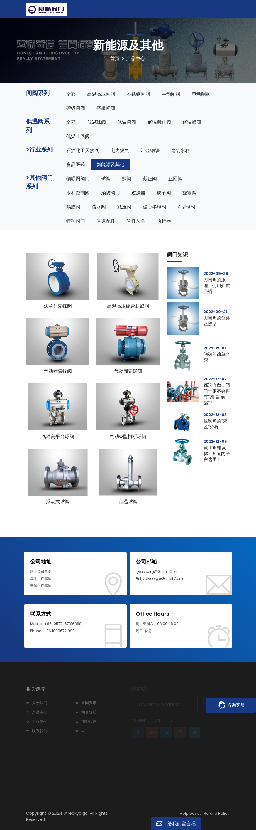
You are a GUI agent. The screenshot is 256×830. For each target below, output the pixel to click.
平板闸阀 (105, 108)
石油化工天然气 (82, 150)
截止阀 (150, 178)
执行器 (164, 221)
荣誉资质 (88, 712)
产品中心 (39, 712)
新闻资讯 (88, 703)
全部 (71, 94)
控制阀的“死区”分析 (215, 424)
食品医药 (75, 164)
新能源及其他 (110, 164)
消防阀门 (110, 192)
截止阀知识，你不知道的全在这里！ (217, 453)
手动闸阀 (171, 94)
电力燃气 (120, 150)
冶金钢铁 (150, 150)
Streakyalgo (76, 813)
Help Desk (189, 813)
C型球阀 (186, 206)
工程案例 (39, 721)
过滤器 (138, 192)
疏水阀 (99, 206)
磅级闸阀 (75, 108)
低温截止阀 (159, 122)
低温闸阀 (126, 122)
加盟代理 (88, 721)
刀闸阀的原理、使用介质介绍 (217, 285)
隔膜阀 (73, 206)
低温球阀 (96, 122)
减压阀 (124, 206)
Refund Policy (216, 813)
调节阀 (164, 192)
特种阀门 (75, 221)
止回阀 (175, 178)
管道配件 (105, 221)
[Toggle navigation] (227, 10)
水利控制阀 (78, 192)
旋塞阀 (189, 192)
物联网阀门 (78, 178)
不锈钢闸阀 (138, 94)
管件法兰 (136, 221)
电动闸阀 (201, 94)
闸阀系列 (38, 93)
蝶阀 (126, 178)
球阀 (106, 178)
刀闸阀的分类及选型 (217, 321)
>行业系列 (39, 149)
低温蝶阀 (191, 122)
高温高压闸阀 (101, 94)
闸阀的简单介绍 (217, 357)
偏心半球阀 (154, 206)
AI (83, 731)
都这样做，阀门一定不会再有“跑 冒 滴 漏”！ (217, 394)
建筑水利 (180, 150)
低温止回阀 (78, 136)
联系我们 (39, 731)
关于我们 (39, 703)
